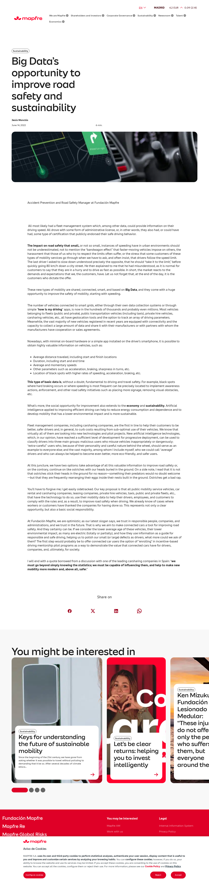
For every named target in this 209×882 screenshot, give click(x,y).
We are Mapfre (59, 15)
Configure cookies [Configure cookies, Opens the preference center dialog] (34, 875)
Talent (181, 15)
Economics (57, 21)
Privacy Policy (167, 831)
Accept (178, 875)
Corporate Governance (121, 15)
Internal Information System (176, 825)
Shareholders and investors (87, 15)
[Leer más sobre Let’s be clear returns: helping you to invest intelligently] (136, 774)
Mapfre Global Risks (24, 834)
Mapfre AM (113, 825)
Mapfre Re (13, 826)
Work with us (115, 831)
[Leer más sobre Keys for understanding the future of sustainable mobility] (57, 774)
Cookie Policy (152, 866)
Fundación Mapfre (22, 818)
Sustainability (147, 15)
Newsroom (166, 15)
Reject (158, 875)
